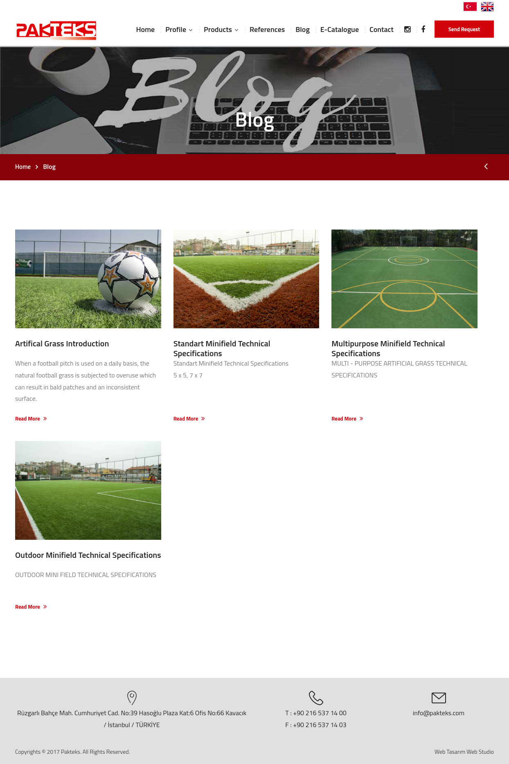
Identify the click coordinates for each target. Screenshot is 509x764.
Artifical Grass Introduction (62, 343)
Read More (31, 419)
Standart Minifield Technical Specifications (221, 348)
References (267, 29)
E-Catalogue (339, 29)
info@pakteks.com (438, 713)
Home (145, 29)
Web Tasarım (450, 751)
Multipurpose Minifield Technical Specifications (388, 348)
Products (218, 29)
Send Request (464, 29)
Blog (302, 29)
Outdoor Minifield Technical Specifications (88, 554)
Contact (381, 29)
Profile (175, 29)
